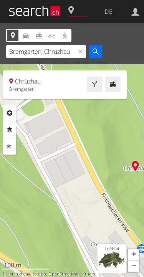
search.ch (14, 274)
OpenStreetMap (64, 274)
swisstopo (36, 274)
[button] (133, 255)
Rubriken (9, 113)
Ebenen (9, 130)
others (88, 274)
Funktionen (9, 146)
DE (108, 11)
